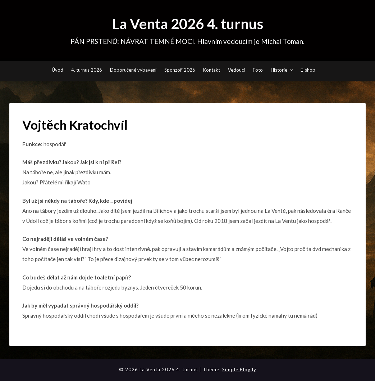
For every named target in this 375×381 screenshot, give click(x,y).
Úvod (57, 70)
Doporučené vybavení (133, 70)
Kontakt (211, 70)
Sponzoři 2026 (179, 70)
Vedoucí (236, 70)
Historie (279, 70)
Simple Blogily (239, 369)
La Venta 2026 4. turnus (187, 23)
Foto (258, 70)
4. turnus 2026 (86, 70)
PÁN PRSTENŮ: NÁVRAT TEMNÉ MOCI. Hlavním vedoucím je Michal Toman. (187, 41)
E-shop (308, 70)
